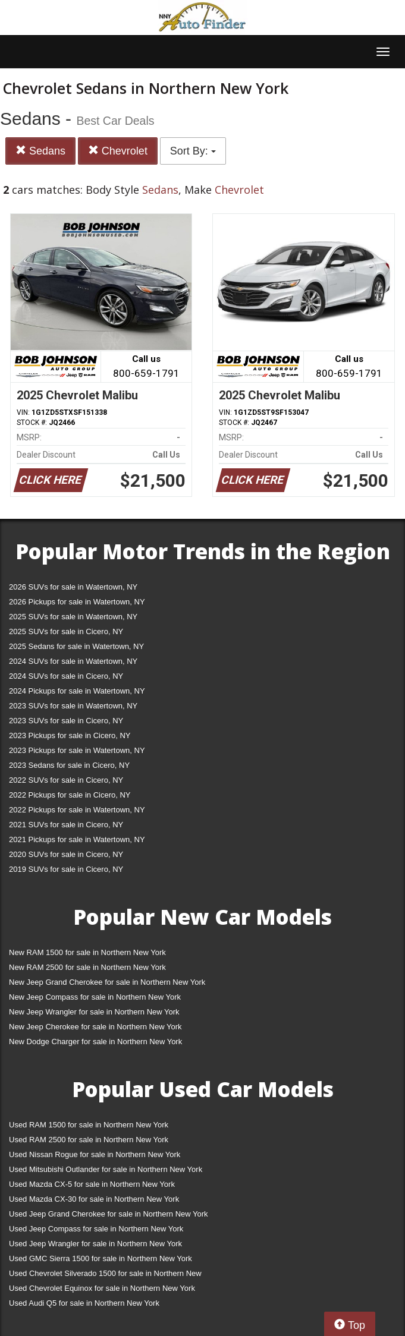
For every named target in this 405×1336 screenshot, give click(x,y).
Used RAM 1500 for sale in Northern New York (88, 1124)
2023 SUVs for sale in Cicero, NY (66, 720)
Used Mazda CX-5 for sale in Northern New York (92, 1184)
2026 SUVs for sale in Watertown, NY (73, 586)
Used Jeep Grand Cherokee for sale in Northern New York (108, 1213)
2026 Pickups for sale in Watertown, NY (77, 601)
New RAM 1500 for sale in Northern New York (87, 952)
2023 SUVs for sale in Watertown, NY (73, 705)
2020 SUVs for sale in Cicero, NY (66, 854)
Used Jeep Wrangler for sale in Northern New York (95, 1243)
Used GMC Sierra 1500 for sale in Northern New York (100, 1258)
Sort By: (193, 151)
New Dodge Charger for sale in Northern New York (95, 1041)
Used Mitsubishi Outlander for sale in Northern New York (105, 1169)
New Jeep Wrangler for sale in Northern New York (94, 1011)
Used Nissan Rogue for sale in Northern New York (94, 1154)
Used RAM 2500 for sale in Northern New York (88, 1139)
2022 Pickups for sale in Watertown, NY (77, 809)
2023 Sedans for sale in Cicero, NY (69, 765)
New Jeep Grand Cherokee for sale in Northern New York (107, 982)
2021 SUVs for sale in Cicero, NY (66, 824)
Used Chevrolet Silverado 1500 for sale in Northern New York (105, 1276)
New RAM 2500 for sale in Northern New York (87, 967)
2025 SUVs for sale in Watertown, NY (73, 616)
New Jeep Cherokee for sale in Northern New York (95, 1026)
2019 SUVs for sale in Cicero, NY (66, 869)
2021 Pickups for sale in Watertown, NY (77, 839)
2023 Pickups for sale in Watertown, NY (77, 750)
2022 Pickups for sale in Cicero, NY (69, 794)
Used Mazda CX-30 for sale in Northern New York (94, 1199)
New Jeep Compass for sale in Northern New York (95, 996)
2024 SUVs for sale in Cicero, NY (66, 676)
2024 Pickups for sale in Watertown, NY (77, 690)
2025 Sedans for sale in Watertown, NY (76, 646)
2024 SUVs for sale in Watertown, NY (73, 661)
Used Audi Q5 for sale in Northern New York (84, 1303)
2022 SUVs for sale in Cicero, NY (66, 780)
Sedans (40, 150)
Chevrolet (117, 150)
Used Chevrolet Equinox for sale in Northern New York (102, 1288)
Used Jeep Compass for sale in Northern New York (96, 1228)
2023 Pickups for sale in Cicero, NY (69, 735)
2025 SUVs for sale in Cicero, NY (66, 631)
